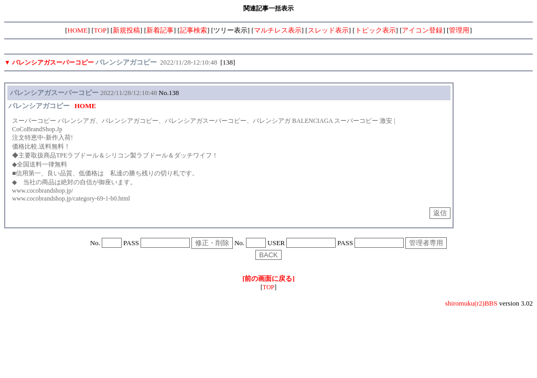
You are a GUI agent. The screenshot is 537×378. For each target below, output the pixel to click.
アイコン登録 (422, 30)
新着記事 (160, 30)
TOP (100, 30)
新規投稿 (126, 30)
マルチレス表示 (278, 30)
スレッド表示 (328, 30)
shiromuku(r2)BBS (471, 303)
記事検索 (193, 30)
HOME (78, 30)
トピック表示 (375, 30)
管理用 (459, 30)
